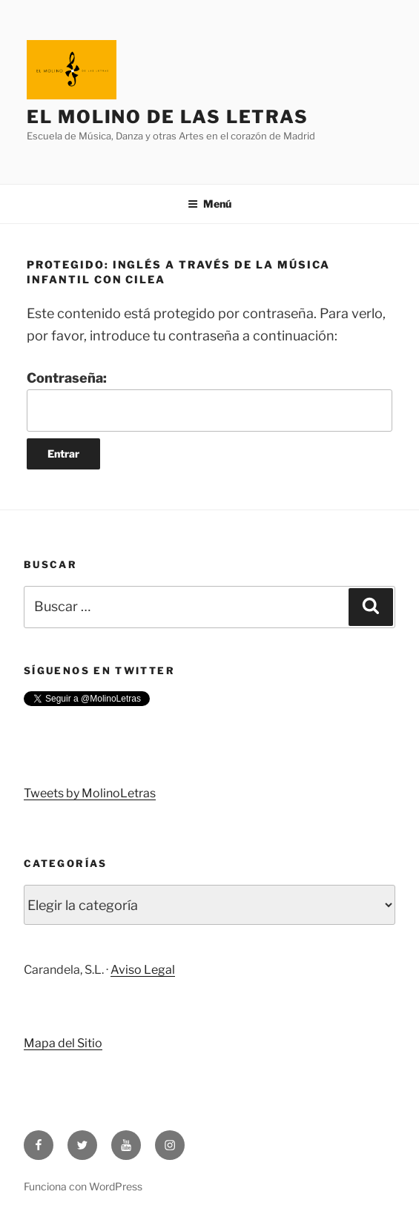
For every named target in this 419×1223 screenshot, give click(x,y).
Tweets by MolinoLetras (90, 793)
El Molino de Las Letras (168, 117)
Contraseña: (209, 401)
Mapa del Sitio (63, 1043)
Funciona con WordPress (83, 1186)
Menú (209, 203)
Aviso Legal (142, 970)
